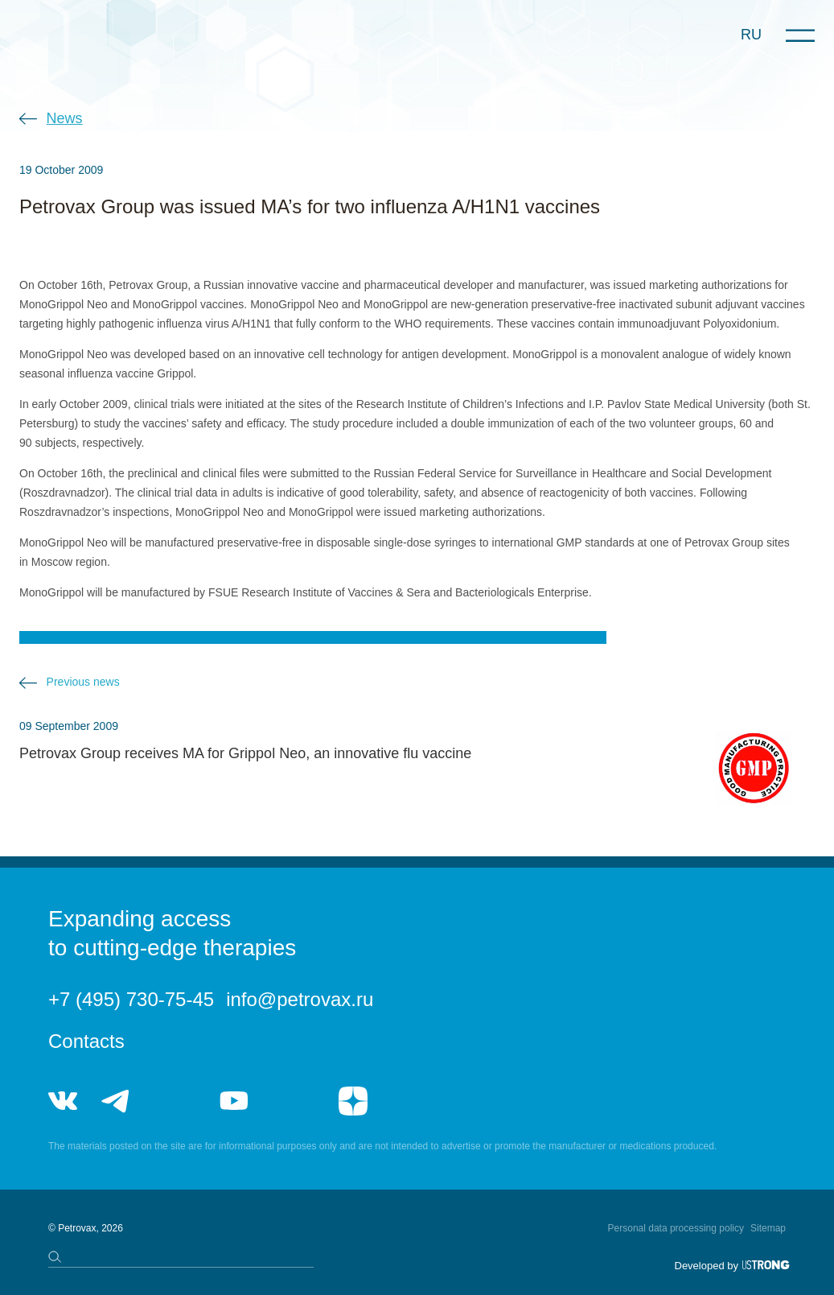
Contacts (86, 1041)
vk (62, 1101)
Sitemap (768, 1228)
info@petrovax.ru (299, 999)
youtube (234, 1101)
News (65, 118)
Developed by (707, 1266)
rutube (293, 1101)
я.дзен (353, 1101)
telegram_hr (174, 1101)
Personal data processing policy (676, 1228)
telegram (115, 1101)
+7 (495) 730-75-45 (131, 999)
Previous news (83, 681)
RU (751, 35)
